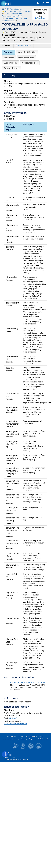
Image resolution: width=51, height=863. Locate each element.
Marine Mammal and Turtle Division (18, 11)
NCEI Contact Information (15, 723)
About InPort (11, 736)
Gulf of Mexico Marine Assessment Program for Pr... (12, 15)
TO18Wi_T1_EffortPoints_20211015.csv (27, 682)
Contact (21, 736)
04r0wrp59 (13, 718)
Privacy (16, 739)
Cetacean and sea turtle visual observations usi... (14, 19)
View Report (41, 18)
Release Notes (31, 736)
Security (24, 739)
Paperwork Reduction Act (38, 739)
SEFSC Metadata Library (13, 9)
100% (40, 13)
